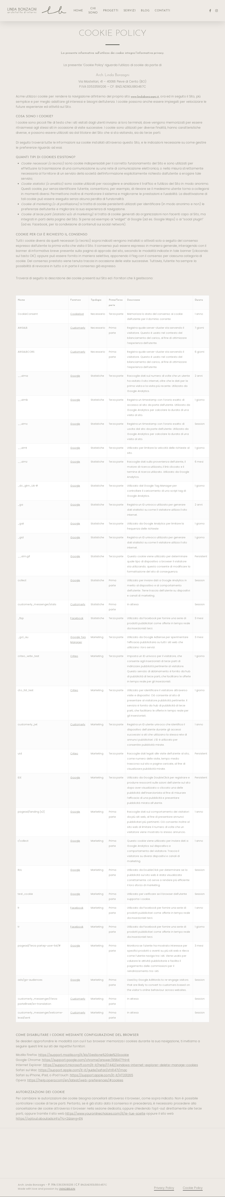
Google (75, 376)
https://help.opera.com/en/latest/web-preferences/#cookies (75, 1080)
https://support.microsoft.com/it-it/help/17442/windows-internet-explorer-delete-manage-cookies (120, 1065)
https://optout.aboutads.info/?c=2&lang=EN (49, 1119)
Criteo (74, 656)
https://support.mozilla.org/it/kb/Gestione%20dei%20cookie (83, 1055)
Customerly (77, 328)
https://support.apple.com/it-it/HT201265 (101, 1075)
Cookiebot (77, 314)
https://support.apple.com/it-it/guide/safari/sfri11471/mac (82, 1070)
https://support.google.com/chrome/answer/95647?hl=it (86, 1060)
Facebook (76, 618)
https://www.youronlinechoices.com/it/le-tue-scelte (105, 1113)
